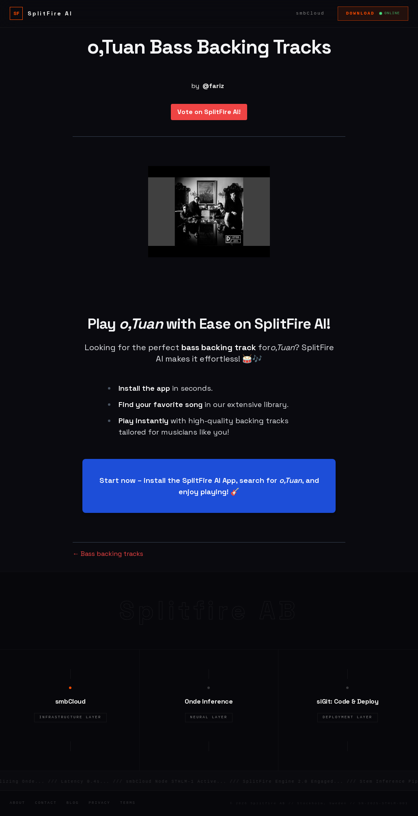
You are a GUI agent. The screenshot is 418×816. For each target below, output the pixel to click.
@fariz (213, 86)
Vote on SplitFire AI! (209, 112)
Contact (46, 803)
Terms (128, 803)
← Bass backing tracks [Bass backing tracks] (108, 553)
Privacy (99, 803)
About (17, 803)
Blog (73, 803)
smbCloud (310, 13)
